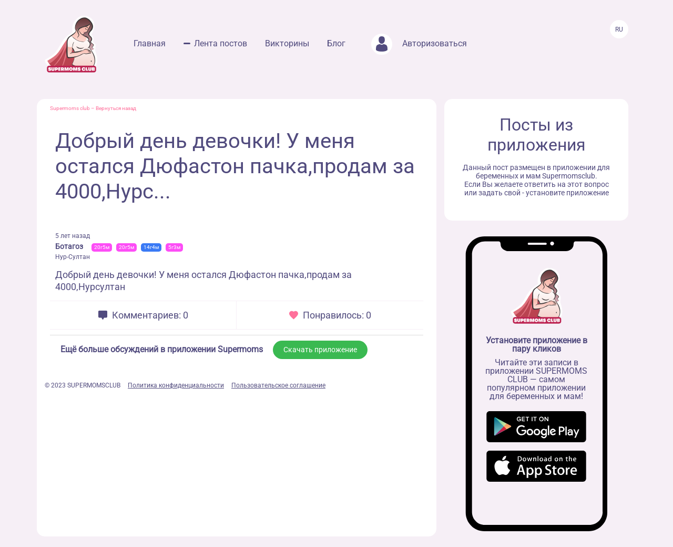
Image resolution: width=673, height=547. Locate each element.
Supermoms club (70, 108)
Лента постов (220, 43)
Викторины (287, 43)
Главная (150, 43)
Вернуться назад (116, 108)
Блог (336, 43)
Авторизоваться (419, 43)
